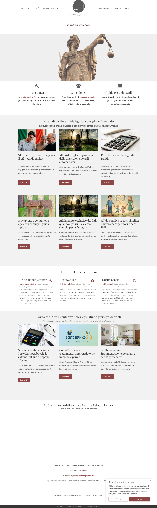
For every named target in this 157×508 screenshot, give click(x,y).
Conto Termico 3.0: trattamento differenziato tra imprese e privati (77, 353)
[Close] (150, 480)
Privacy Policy (98, 495)
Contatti (87, 495)
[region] (129, 491)
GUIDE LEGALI (104, 8)
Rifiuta (118, 499)
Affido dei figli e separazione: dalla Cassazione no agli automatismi (77, 158)
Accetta (139, 499)
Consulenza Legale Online (72, 495)
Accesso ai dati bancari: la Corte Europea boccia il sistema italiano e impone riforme (34, 355)
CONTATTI (128, 8)
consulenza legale (87, 97)
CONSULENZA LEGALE (50, 8)
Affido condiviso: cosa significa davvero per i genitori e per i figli (120, 224)
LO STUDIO (25, 8)
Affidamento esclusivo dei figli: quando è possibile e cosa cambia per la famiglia (78, 224)
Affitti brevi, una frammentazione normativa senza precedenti (118, 353)
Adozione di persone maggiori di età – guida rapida (36, 156)
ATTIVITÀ (36, 8)
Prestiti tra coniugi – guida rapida (117, 156)
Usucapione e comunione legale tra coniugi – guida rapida (33, 224)
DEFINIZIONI (117, 8)
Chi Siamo (57, 495)
